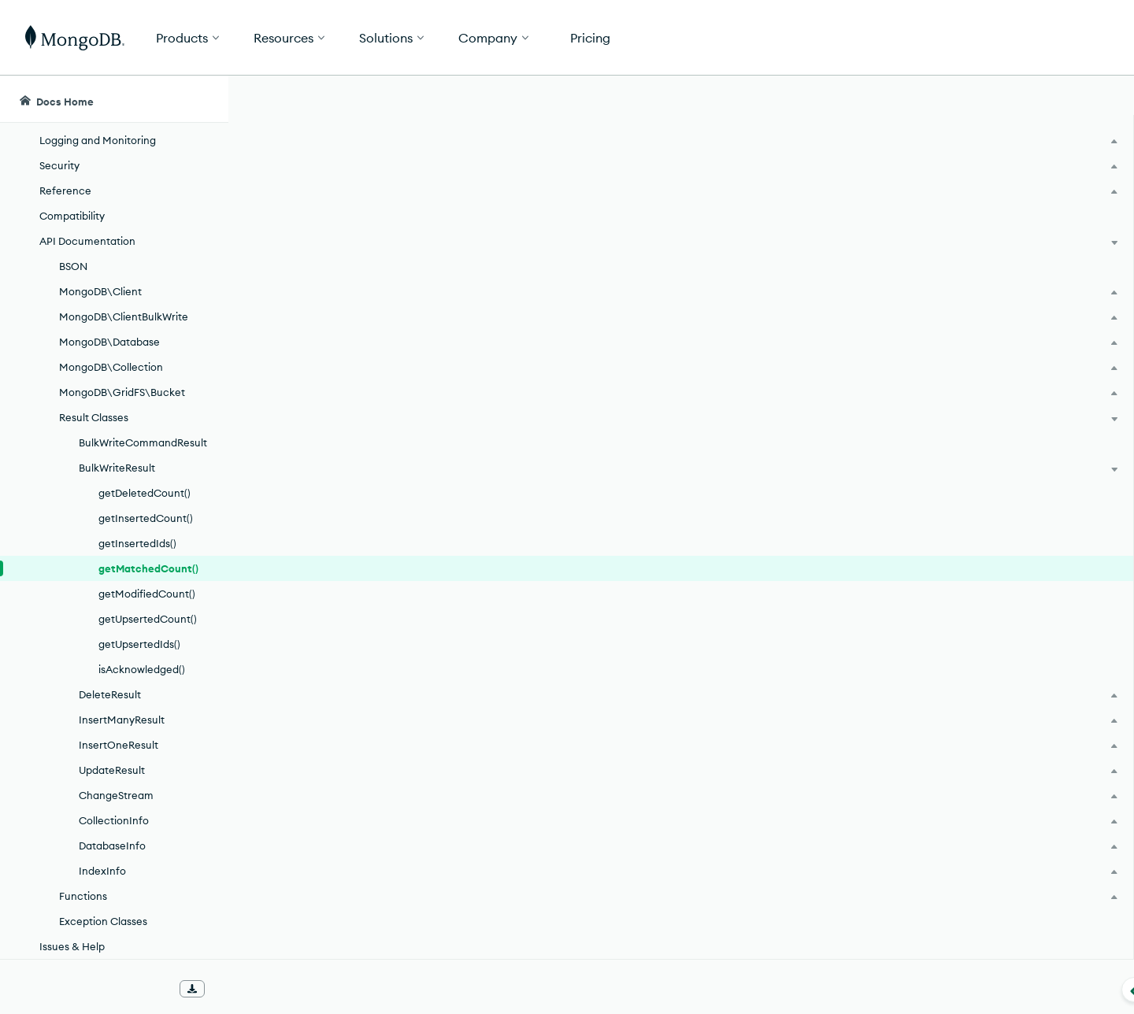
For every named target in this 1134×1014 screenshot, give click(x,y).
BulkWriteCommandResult (143, 442)
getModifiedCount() (146, 593)
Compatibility (72, 215)
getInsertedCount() (145, 518)
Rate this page (986, 188)
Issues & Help (72, 946)
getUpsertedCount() (147, 618)
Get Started (1053, 38)
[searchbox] (526, 99)
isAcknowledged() (141, 669)
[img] (960, 217)
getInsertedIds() (137, 543)
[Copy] (881, 376)
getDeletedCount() (144, 493)
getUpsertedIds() (139, 644)
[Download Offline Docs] (192, 988)
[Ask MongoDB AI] (1031, 99)
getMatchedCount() (148, 568)
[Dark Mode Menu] (1098, 99)
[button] (803, 37)
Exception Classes (103, 921)
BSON (73, 266)
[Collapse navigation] (228, 989)
